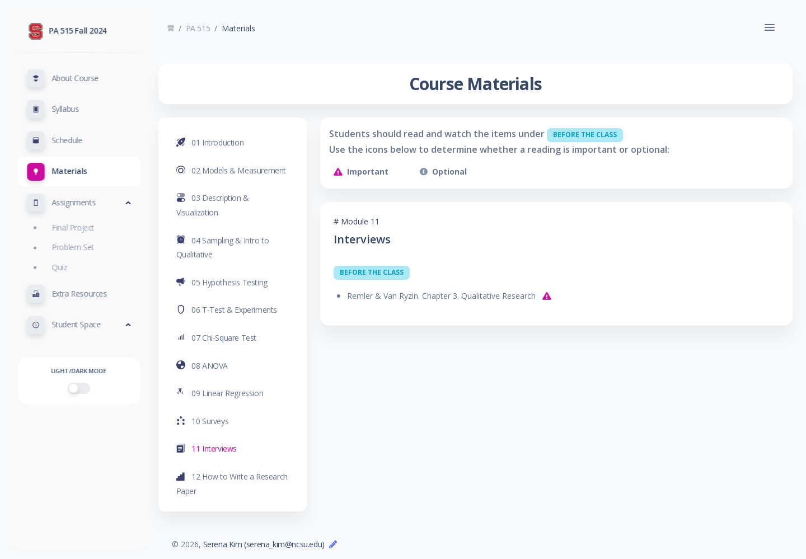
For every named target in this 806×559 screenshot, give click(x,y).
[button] (79, 78)
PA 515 (206, 28)
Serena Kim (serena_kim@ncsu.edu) (272, 544)
